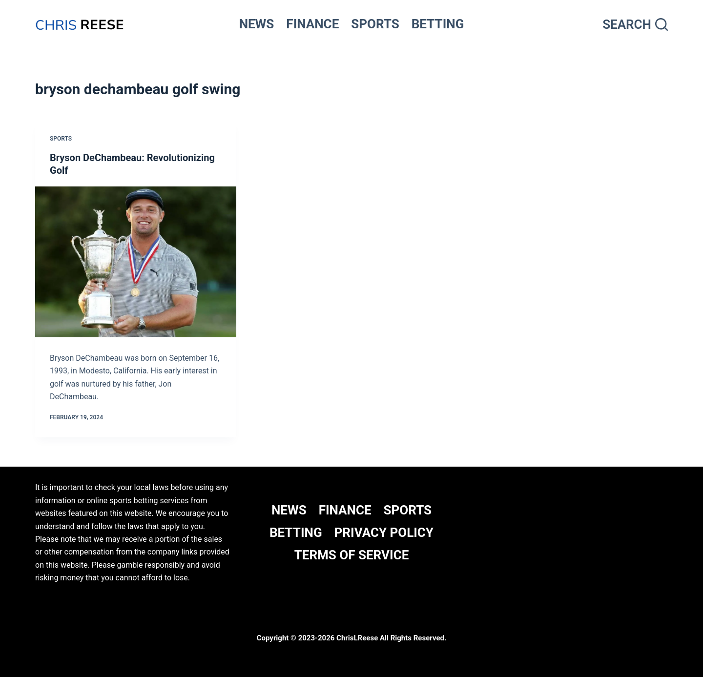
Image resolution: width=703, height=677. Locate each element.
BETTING (438, 24)
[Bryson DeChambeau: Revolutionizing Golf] (135, 261)
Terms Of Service (351, 555)
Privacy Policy (384, 532)
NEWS (256, 24)
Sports (61, 138)
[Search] (635, 24)
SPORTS (375, 24)
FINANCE (312, 24)
